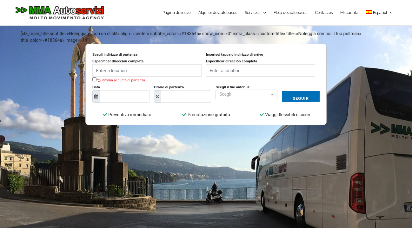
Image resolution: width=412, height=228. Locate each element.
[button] (246, 95)
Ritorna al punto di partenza (121, 80)
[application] (263, 12)
